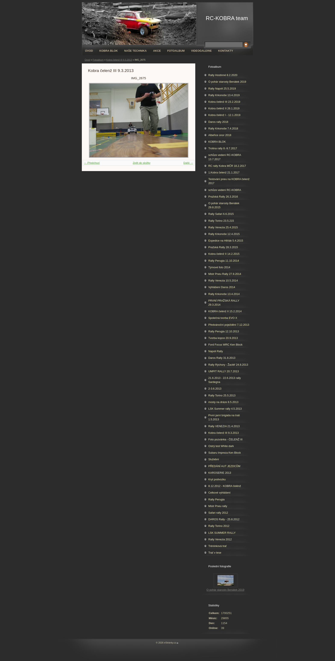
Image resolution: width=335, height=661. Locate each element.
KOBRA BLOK (108, 50)
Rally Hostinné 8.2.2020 (222, 75)
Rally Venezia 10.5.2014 (223, 280)
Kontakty (225, 50)
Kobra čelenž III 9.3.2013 (119, 60)
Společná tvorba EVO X (222, 318)
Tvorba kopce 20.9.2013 (223, 338)
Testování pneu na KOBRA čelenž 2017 (229, 181)
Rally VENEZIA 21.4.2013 (224, 426)
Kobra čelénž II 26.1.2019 (223, 108)
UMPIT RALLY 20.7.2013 (223, 371)
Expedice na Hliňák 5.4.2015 (225, 240)
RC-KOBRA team (227, 18)
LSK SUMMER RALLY (222, 532)
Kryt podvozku (217, 479)
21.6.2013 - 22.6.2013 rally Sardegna (224, 380)
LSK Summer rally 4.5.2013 (225, 408)
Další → (188, 162)
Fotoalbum (176, 50)
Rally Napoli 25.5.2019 (222, 88)
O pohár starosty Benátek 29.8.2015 (223, 205)
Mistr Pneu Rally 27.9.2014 (224, 274)
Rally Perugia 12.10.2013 (223, 331)
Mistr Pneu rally (217, 506)
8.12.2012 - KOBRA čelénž (224, 486)
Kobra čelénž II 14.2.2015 (223, 253)
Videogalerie (201, 50)
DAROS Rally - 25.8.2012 (223, 519)
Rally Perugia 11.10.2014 (223, 260)
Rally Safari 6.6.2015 (221, 213)
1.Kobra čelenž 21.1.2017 (223, 172)
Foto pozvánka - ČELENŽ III (225, 439)
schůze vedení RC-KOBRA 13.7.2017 (224, 157)
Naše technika (135, 50)
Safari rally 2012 (218, 512)
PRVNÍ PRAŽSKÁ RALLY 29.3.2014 (223, 302)
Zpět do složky (141, 162)
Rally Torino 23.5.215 (221, 220)
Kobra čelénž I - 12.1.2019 (224, 115)
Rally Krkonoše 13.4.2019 (224, 95)
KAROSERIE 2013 (219, 472)
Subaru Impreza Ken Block (224, 452)
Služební (213, 459)
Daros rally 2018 (218, 121)
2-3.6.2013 (214, 388)
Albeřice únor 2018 (219, 135)
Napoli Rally (215, 351)
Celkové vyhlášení (219, 492)
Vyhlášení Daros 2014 (221, 287)
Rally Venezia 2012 (220, 539)
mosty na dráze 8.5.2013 (223, 402)
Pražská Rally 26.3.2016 (223, 196)
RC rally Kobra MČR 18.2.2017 (227, 165)
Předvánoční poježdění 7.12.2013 (228, 324)
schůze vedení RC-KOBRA (224, 190)
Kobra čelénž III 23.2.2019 (224, 101)
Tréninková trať (217, 546)
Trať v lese (214, 552)
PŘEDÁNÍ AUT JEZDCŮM (224, 466)
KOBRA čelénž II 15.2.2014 (225, 311)
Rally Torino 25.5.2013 (221, 395)
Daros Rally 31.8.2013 (221, 357)
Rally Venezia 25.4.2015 (223, 227)
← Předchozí (92, 162)
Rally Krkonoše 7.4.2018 (223, 128)
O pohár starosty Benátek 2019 (227, 81)
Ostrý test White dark (221, 446)
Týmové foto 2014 (219, 267)
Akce (157, 50)
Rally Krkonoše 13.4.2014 (224, 294)
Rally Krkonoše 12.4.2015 (224, 234)
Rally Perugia (216, 499)
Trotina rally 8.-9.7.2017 (222, 148)
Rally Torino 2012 (218, 526)
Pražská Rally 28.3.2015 (223, 247)
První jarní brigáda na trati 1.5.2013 (224, 417)
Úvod (89, 50)
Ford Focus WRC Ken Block (225, 344)
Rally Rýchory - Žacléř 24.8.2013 (228, 364)
